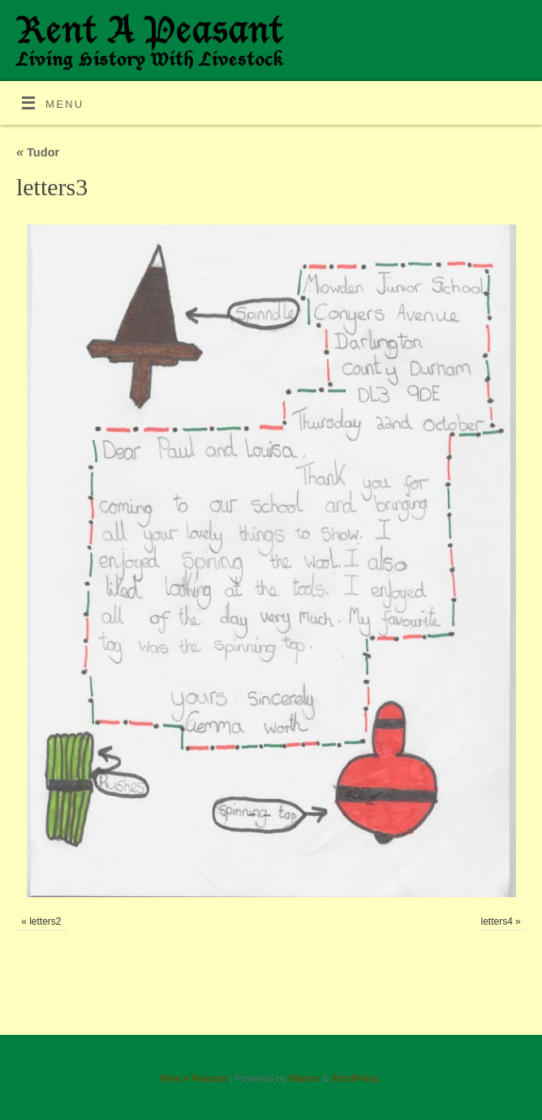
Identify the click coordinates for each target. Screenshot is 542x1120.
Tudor (37, 152)
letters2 (45, 921)
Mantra (304, 1078)
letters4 (497, 921)
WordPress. (356, 1078)
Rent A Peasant (193, 1078)
